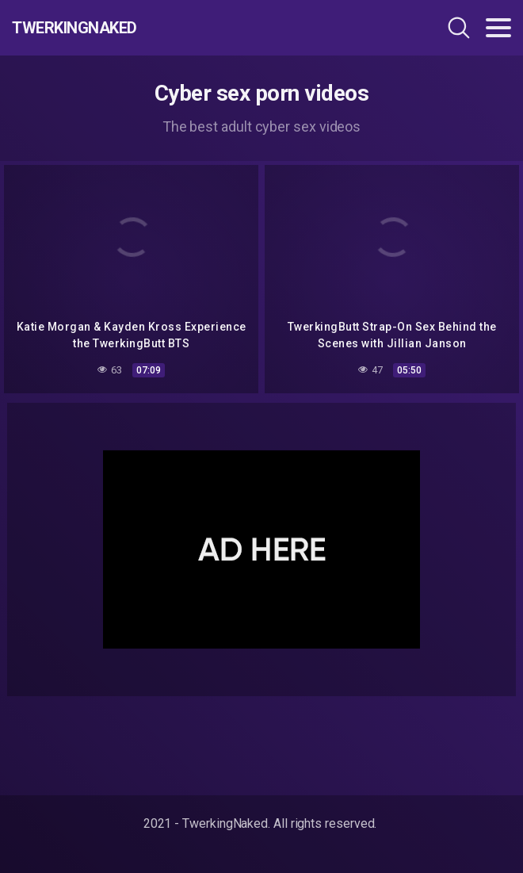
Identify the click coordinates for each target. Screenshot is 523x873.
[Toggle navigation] (498, 27)
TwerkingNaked (74, 28)
